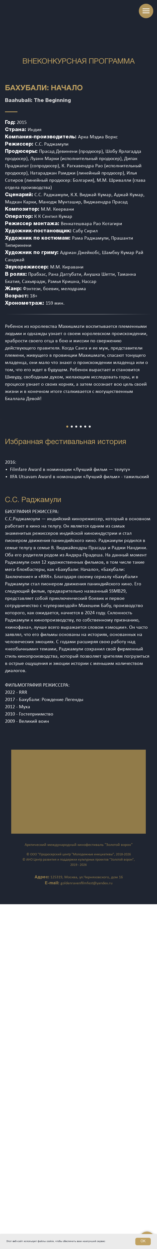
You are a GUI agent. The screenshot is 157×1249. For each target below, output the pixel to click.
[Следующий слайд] (153, 557)
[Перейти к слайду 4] (81, 610)
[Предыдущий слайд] (4, 557)
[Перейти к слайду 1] (67, 610)
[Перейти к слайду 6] (90, 610)
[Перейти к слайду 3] (76, 610)
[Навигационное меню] (146, 10)
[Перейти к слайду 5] (85, 610)
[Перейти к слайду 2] (72, 610)
